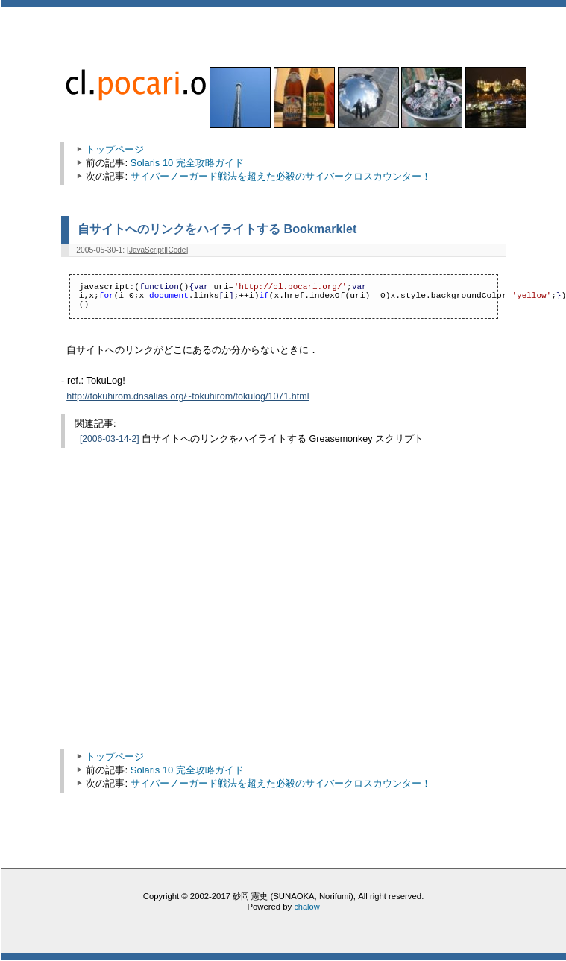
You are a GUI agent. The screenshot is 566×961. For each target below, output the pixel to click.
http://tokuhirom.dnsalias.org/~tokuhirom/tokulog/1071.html (187, 396)
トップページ (115, 149)
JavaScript (146, 250)
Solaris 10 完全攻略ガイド (187, 162)
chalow (306, 906)
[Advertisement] (194, 620)
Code (177, 250)
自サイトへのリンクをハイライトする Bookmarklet (217, 228)
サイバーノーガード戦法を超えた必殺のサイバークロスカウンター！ (281, 176)
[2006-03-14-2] (109, 439)
